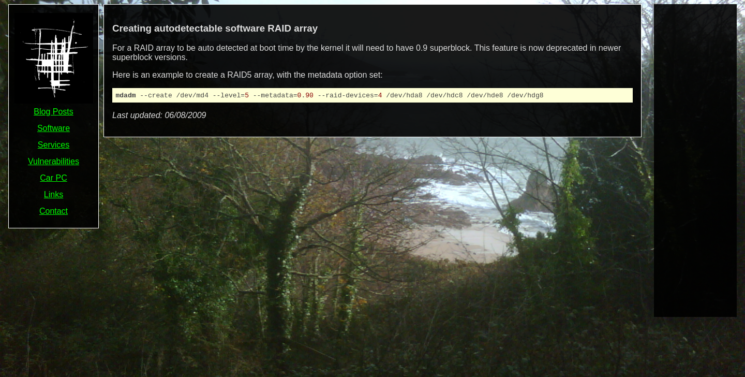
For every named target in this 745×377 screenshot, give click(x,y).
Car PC (53, 177)
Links (53, 194)
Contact (53, 211)
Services (53, 144)
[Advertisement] (695, 159)
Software (53, 128)
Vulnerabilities (53, 161)
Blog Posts (53, 111)
